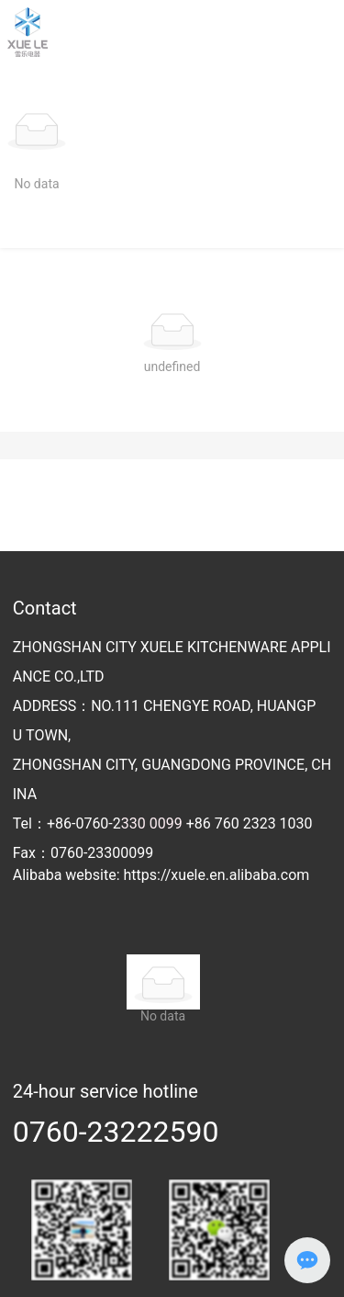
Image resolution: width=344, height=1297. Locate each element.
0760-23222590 (116, 1131)
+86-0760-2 (88, 823)
